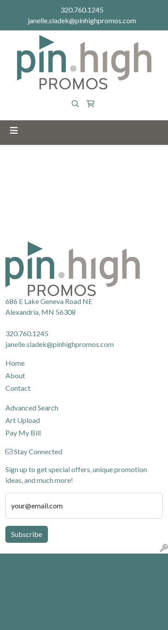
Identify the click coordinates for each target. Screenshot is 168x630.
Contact (17, 388)
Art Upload (22, 420)
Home (15, 363)
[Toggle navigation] (13, 130)
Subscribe (26, 534)
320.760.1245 (81, 9)
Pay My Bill (23, 432)
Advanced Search (31, 407)
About (15, 375)
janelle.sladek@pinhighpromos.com (82, 20)
